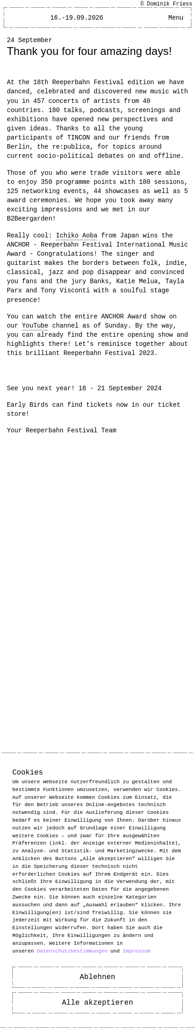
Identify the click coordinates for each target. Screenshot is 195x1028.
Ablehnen (97, 977)
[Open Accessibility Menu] (159, 17)
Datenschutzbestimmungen (72, 950)
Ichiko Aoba (76, 235)
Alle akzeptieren (97, 1003)
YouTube (35, 325)
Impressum (136, 950)
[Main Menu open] (175, 17)
